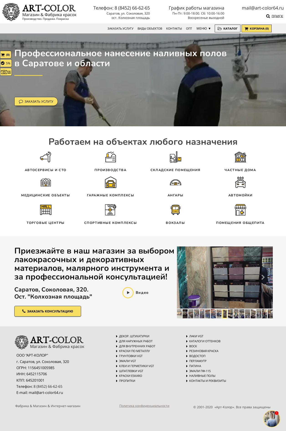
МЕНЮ (202, 28)
